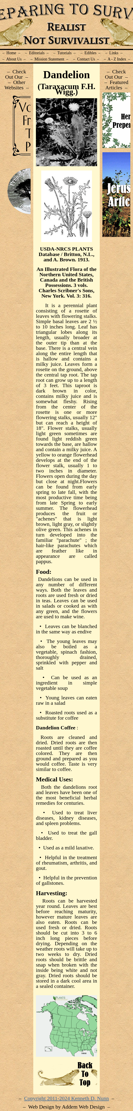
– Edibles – (90, 53)
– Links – (113, 53)
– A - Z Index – (117, 59)
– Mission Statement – (49, 59)
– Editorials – (37, 53)
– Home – (11, 53)
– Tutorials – (64, 53)
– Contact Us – (86, 59)
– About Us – (14, 59)
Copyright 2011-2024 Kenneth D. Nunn (66, 1098)
